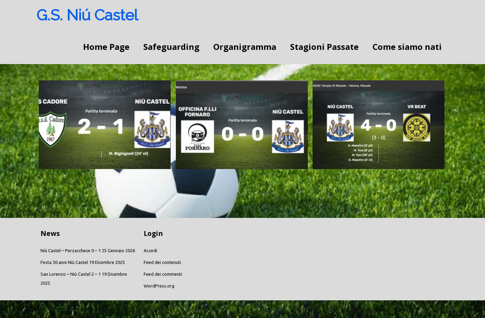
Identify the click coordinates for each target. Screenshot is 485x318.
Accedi (150, 250)
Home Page (106, 46)
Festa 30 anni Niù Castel (64, 262)
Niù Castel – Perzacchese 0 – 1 (71, 250)
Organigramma (244, 46)
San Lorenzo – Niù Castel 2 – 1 (71, 274)
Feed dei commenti (163, 274)
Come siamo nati (407, 46)
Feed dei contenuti (162, 262)
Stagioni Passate (324, 46)
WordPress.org (159, 285)
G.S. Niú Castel (87, 15)
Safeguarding (171, 46)
